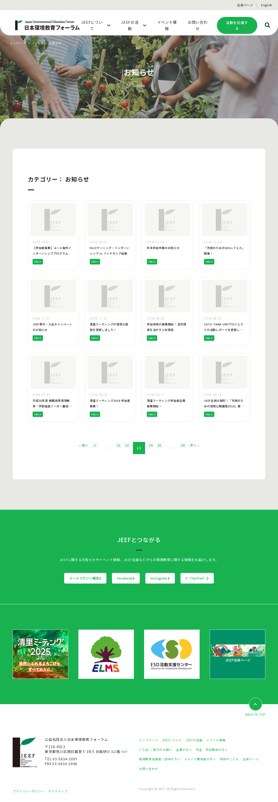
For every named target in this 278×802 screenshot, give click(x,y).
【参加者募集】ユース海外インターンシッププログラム (53, 253)
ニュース (41, 43)
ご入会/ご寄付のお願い (158, 749)
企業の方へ (190, 749)
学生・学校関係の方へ (221, 749)
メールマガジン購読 (54, 578)
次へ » (214, 447)
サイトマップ (64, 791)
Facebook (116, 578)
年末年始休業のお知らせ (166, 247)
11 (109, 447)
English (266, 5)
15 (169, 447)
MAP (125, 751)
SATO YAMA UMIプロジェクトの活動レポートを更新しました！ (223, 329)
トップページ (20, 43)
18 (199, 447)
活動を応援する (237, 25)
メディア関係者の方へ (209, 759)
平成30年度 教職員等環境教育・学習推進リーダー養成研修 (53, 405)
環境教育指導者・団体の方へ (163, 759)
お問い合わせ (172, 768)
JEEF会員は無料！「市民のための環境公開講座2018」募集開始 (224, 405)
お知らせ (39, 261)
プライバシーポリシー (31, 791)
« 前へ (63, 447)
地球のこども (242, 759)
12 (124, 447)
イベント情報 (226, 740)
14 (154, 447)
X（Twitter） (228, 578)
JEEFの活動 (202, 740)
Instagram (170, 578)
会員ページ (245, 5)
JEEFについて (176, 740)
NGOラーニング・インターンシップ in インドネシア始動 (110, 253)
